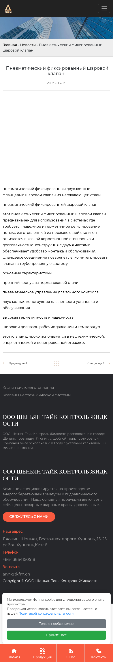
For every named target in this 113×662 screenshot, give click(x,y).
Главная (10, 45)
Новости (28, 45)
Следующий (95, 363)
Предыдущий (18, 363)
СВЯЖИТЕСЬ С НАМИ (29, 517)
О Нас (70, 653)
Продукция (42, 653)
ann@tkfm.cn (16, 574)
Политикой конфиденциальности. (46, 614)
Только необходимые (56, 624)
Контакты (99, 653)
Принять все (56, 635)
